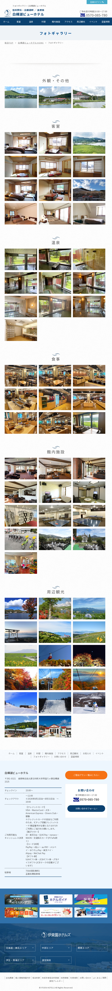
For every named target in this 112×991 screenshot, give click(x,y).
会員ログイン (96, 2)
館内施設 (56, 21)
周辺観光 (81, 21)
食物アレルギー (56, 981)
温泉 (31, 21)
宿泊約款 (36, 977)
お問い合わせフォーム (85, 808)
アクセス (68, 21)
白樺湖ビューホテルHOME (31, 42)
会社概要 (9, 977)
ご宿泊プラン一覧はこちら (85, 775)
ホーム (6, 21)
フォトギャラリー (41, 756)
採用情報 (64, 977)
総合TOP (9, 42)
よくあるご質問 (99, 977)
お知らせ (87, 753)
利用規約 (74, 977)
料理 (44, 21)
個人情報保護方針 (22, 977)
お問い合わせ (60, 756)
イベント (93, 21)
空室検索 (106, 21)
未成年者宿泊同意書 (50, 977)
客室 (19, 21)
